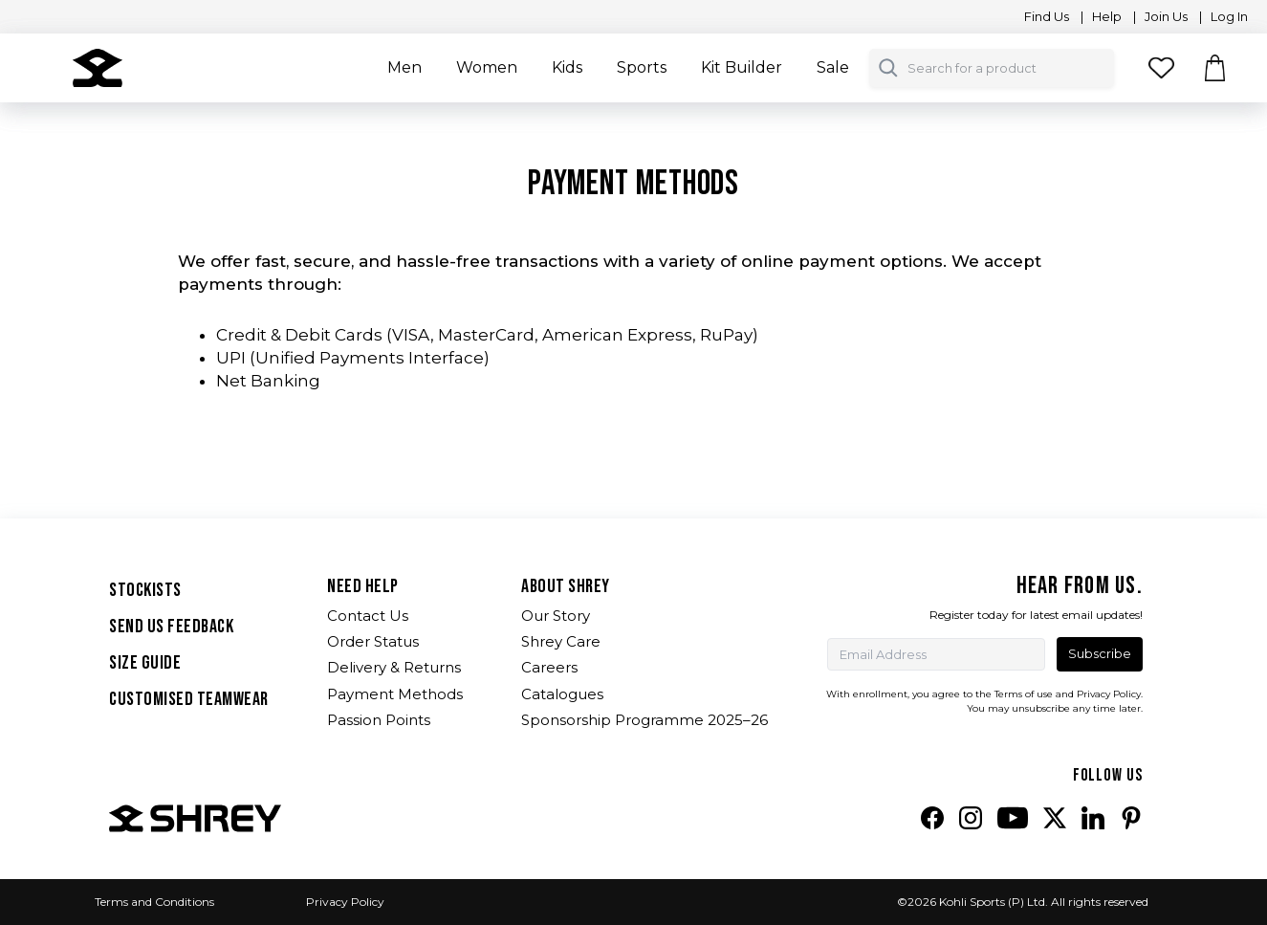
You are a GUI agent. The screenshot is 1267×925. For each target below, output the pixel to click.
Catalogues (562, 694)
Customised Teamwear (189, 699)
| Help (1101, 16)
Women (486, 67)
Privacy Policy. (1110, 694)
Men (404, 67)
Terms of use (1023, 694)
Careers (549, 667)
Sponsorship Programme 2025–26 (644, 720)
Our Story (555, 615)
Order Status (373, 641)
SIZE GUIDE (145, 662)
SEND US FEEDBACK (171, 626)
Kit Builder (741, 67)
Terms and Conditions (154, 901)
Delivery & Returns (394, 667)
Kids (567, 67)
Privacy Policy (345, 901)
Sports (641, 67)
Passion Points (378, 720)
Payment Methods (395, 694)
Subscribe (1099, 653)
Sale (833, 67)
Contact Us (367, 615)
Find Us (1043, 16)
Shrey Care (561, 641)
